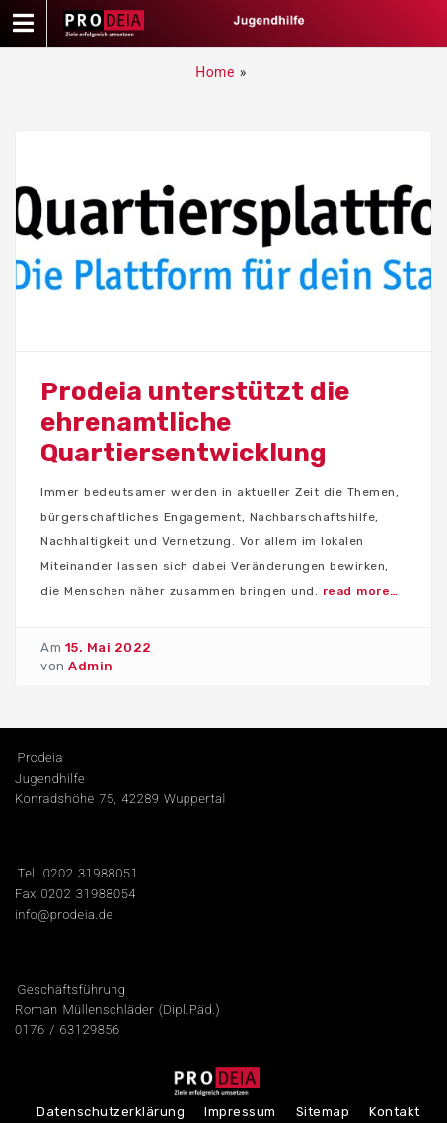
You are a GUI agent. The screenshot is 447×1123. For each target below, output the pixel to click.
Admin (90, 666)
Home (215, 72)
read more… (361, 590)
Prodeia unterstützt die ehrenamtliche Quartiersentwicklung (194, 422)
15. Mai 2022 (108, 647)
